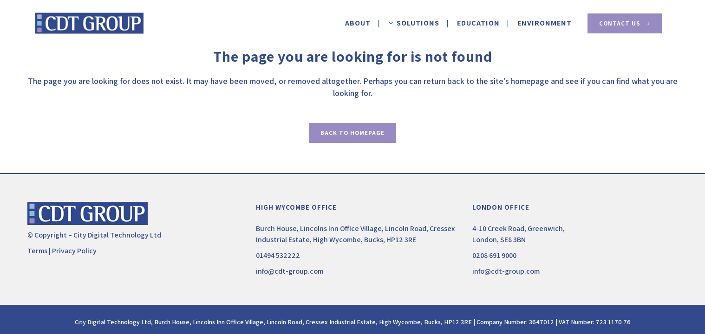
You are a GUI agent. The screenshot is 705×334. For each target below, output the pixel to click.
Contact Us (624, 23)
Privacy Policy (74, 251)
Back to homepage (352, 133)
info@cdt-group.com (289, 271)
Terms (37, 251)
